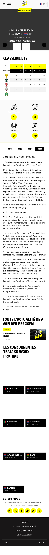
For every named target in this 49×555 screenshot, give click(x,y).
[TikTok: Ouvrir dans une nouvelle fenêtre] (27, 510)
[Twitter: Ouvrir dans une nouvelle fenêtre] (15, 510)
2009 (6, 149)
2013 (26, 149)
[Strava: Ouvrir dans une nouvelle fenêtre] (39, 510)
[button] (43, 4)
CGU (6, 543)
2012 (16, 149)
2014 (36, 149)
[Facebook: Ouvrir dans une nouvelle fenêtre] (21, 510)
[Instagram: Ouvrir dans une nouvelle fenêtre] (9, 510)
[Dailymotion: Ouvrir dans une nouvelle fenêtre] (33, 510)
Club (9, 4)
